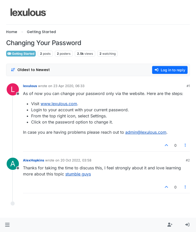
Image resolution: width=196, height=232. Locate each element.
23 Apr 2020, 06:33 (68, 86)
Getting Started (20, 54)
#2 (188, 160)
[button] (7, 225)
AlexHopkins (33, 160)
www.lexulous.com (59, 103)
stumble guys (78, 173)
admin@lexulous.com (145, 132)
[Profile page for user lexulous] (13, 89)
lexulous (30, 86)
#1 (188, 86)
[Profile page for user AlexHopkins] (13, 164)
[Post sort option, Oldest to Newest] (30, 70)
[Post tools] (185, 145)
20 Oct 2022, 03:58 (75, 160)
